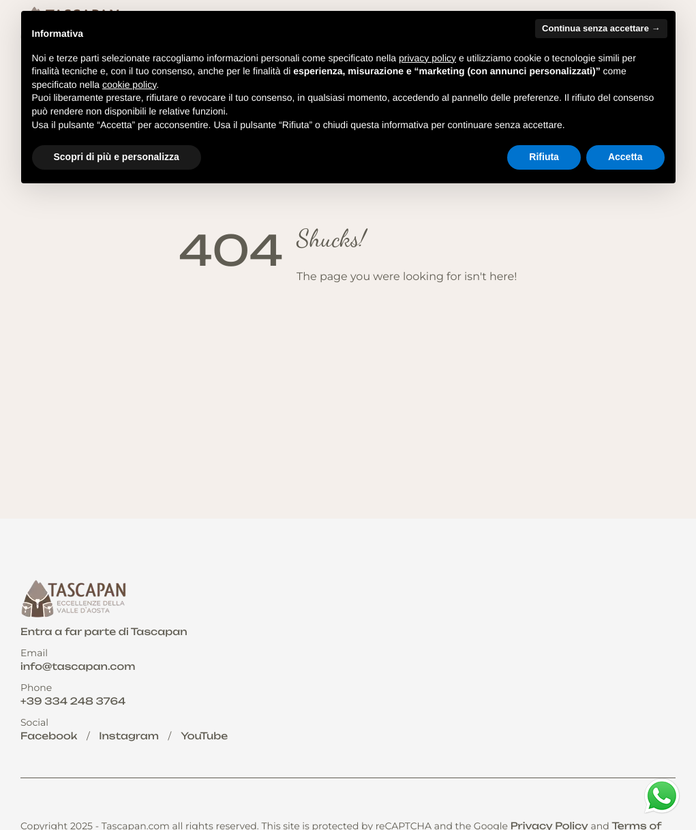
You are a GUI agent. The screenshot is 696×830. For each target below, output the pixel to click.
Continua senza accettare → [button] (601, 28)
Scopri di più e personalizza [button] (116, 156)
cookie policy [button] (129, 84)
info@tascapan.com (77, 667)
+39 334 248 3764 (72, 701)
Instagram (129, 736)
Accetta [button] (625, 156)
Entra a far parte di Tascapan (103, 632)
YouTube (204, 736)
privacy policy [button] (427, 57)
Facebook (48, 736)
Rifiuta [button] (544, 156)
